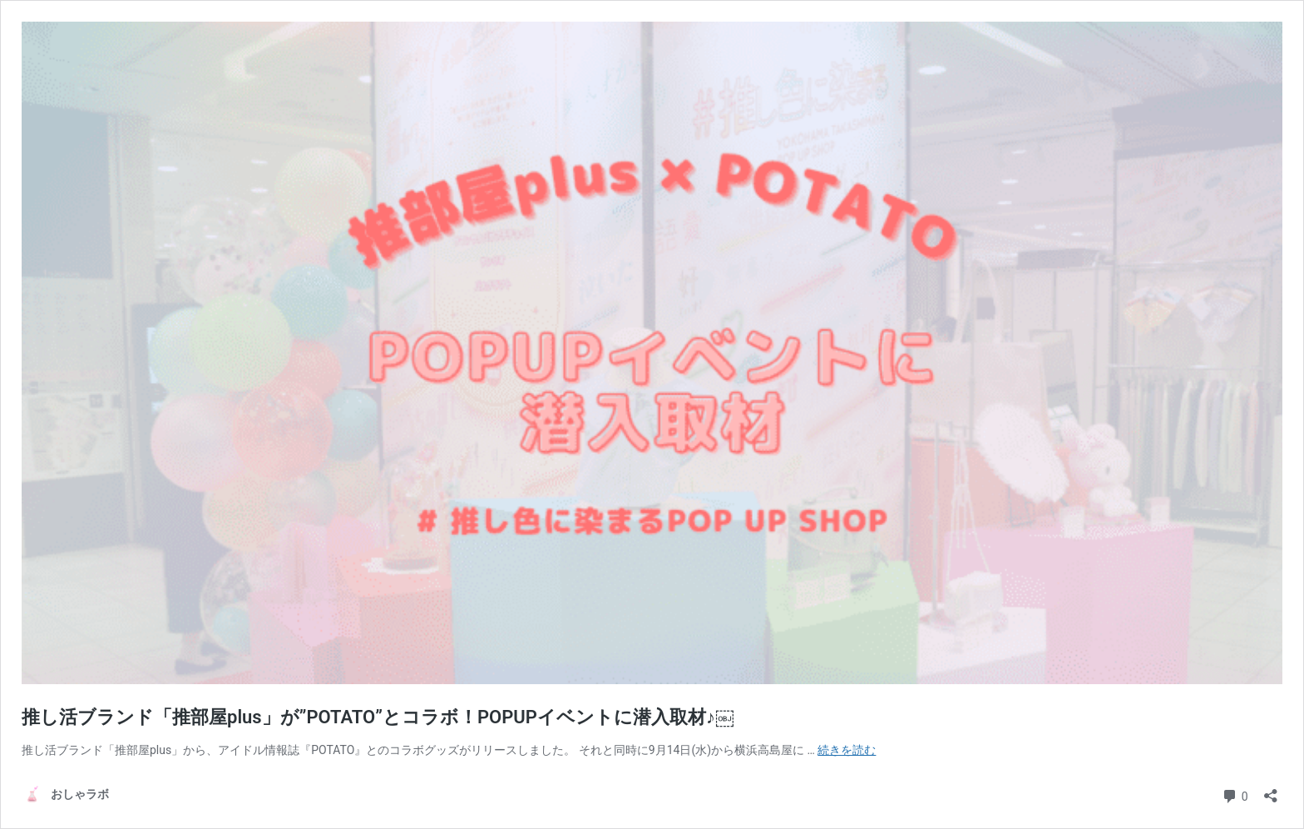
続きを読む (846, 750)
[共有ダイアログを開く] (1270, 790)
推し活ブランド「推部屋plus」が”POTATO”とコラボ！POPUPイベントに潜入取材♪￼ (378, 717)
